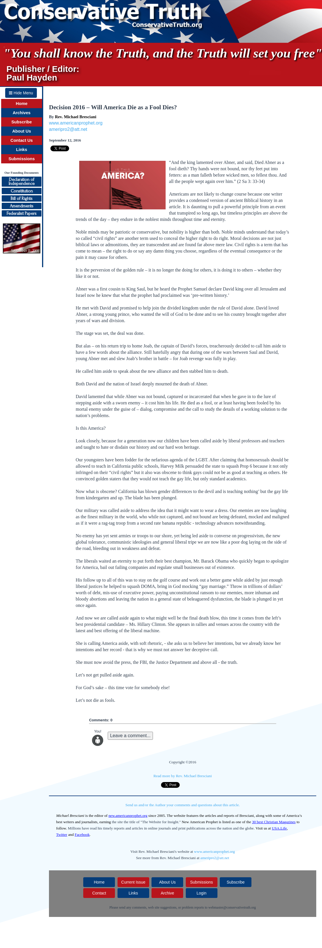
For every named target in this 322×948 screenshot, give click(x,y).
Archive (167, 893)
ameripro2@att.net (68, 129)
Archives (22, 112)
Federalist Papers (22, 213)
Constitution (22, 191)
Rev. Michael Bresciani (75, 116)
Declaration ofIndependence (22, 181)
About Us (21, 131)
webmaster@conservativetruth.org (232, 907)
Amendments (21, 206)
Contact (99, 893)
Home (22, 103)
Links (21, 149)
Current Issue (133, 882)
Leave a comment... (130, 735)
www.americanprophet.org (76, 123)
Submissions (21, 158)
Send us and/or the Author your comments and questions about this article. (183, 805)
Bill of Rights (22, 198)
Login (202, 893)
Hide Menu (21, 93)
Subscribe (22, 122)
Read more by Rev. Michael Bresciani (183, 776)
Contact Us (21, 140)
